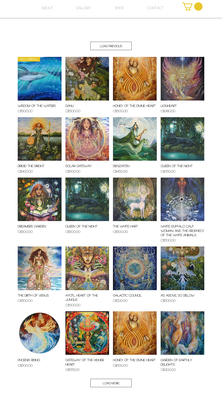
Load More (111, 383)
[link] (192, 6)
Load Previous (111, 45)
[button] (119, 8)
